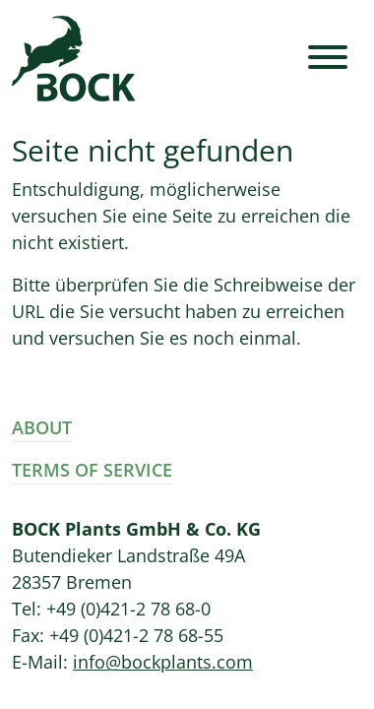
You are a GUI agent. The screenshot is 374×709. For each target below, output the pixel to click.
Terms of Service (92, 470)
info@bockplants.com (163, 662)
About (42, 427)
